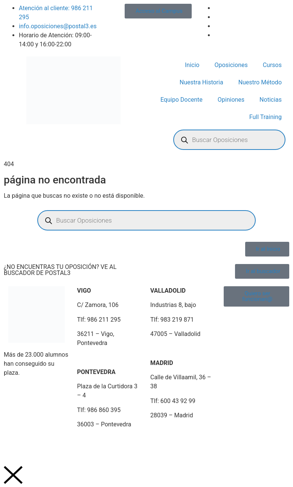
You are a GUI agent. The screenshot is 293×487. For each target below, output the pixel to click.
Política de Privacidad (64, 442)
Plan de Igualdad (175, 442)
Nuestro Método (260, 82)
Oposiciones (230, 65)
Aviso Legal (15, 442)
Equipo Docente (181, 99)
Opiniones (231, 99)
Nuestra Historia (201, 82)
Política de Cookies (123, 442)
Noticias (270, 99)
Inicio (192, 65)
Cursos (272, 65)
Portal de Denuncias (229, 442)
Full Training (265, 117)
